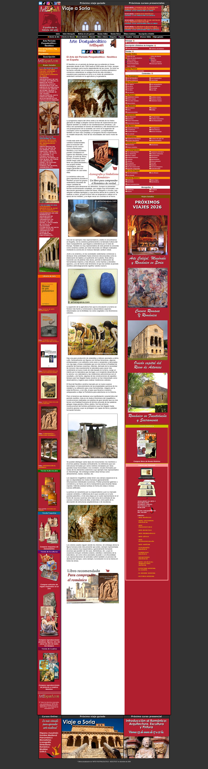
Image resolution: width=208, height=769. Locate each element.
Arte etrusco (130, 92)
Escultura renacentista (157, 118)
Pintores (129, 191)
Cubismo (129, 161)
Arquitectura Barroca (133, 127)
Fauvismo (130, 159)
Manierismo (130, 118)
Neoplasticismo (131, 165)
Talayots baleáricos (132, 80)
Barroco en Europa (156, 131)
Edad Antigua (155, 180)
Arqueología (154, 80)
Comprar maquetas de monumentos (49, 548)
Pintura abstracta (156, 161)
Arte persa (130, 86)
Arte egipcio (130, 84)
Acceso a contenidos (133, 43)
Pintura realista (131, 155)
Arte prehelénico (155, 86)
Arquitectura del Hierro (157, 152)
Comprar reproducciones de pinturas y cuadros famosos (49, 687)
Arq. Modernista (131, 153)
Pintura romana (131, 99)
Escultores (154, 189)
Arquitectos (130, 189)
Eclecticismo (154, 144)
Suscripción (49, 57)
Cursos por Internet (156, 63)
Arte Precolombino (132, 173)
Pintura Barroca (155, 129)
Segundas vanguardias (133, 168)
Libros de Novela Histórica (134, 58)
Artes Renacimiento (156, 120)
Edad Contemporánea (133, 184)
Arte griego (154, 88)
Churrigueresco (155, 127)
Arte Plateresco (131, 117)
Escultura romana (156, 97)
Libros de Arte (131, 56)
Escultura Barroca (132, 131)
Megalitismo (43, 54)
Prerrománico (131, 108)
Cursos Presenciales (133, 63)
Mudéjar (153, 109)
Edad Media (130, 182)
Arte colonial (130, 134)
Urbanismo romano (156, 100)
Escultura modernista (157, 153)
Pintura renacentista (132, 120)
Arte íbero (130, 90)
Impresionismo (155, 155)
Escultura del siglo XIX (157, 138)
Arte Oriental (130, 175)
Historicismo (130, 144)
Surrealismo (130, 163)
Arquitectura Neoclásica (134, 138)
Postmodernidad (155, 168)
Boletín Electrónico (132, 48)
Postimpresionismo (132, 157)
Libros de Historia (156, 56)
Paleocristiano (131, 103)
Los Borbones (131, 129)
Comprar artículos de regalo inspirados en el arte (49, 587)
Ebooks (153, 58)
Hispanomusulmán (132, 112)
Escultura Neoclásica (133, 140)
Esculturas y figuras (132, 62)
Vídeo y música (131, 60)
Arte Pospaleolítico (156, 78)
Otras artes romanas (133, 100)
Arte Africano (154, 173)
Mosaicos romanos (156, 99)
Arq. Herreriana (155, 117)
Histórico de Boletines (157, 48)
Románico (154, 108)
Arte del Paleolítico (132, 78)
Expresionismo (155, 159)
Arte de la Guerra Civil (133, 166)
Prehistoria (130, 180)
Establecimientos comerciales (135, 71)
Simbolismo (154, 157)
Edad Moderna (155, 182)
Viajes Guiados (131, 66)
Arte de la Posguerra (156, 166)
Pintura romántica (132, 147)
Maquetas (153, 60)
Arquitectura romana (133, 97)
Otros (152, 191)
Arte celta (153, 90)
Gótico (129, 109)
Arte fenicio (130, 88)
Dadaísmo (154, 165)
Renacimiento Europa (133, 123)
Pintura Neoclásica (156, 140)
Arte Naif (153, 163)
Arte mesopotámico (156, 84)
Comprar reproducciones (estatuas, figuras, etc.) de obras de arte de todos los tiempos (49, 643)
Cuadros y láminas (156, 62)
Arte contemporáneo (133, 152)
